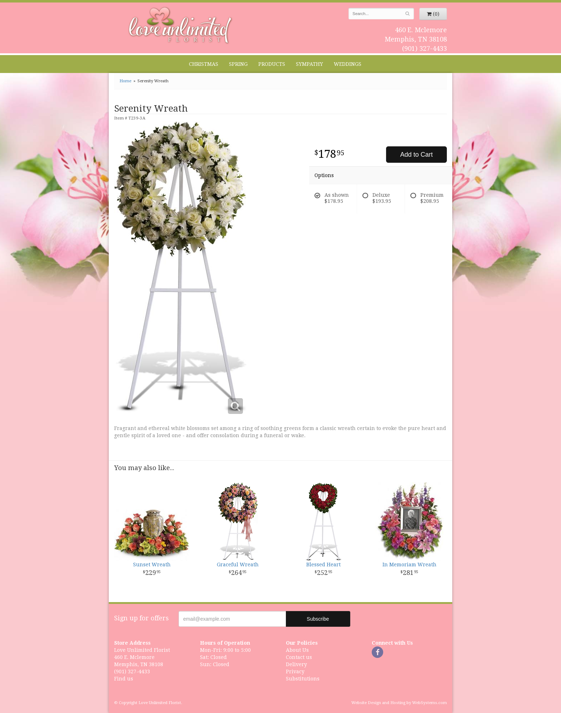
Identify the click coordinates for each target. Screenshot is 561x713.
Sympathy (309, 64)
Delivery (296, 664)
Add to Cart (416, 154)
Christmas (203, 64)
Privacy (295, 671)
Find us (123, 679)
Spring (238, 64)
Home (125, 81)
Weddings (347, 64)
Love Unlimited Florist (180, 25)
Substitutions (302, 679)
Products (271, 64)
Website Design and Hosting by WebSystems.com (399, 702)
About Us (297, 650)
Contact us (299, 657)
